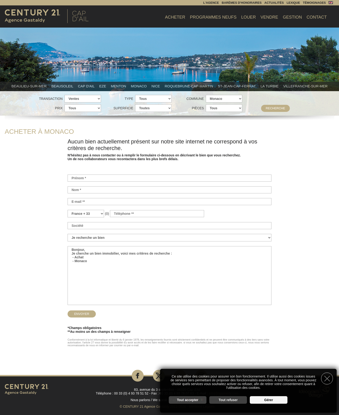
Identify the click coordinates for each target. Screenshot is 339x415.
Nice (156, 86)
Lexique (293, 2)
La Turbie (269, 86)
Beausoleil (62, 86)
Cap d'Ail (87, 86)
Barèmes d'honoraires (242, 2)
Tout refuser (228, 400)
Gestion (292, 17)
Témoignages (314, 2)
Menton (119, 86)
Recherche (275, 108)
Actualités (274, 2)
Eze (103, 86)
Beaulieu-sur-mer (30, 86)
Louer (248, 17)
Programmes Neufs (213, 17)
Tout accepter (187, 400)
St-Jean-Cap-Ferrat (237, 86)
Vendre (269, 17)
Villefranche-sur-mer (305, 86)
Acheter (175, 17)
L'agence (211, 2)
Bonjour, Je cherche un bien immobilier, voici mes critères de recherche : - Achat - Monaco (169, 275)
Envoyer (81, 314)
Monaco (139, 86)
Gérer (268, 400)
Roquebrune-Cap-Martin (189, 86)
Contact (317, 17)
